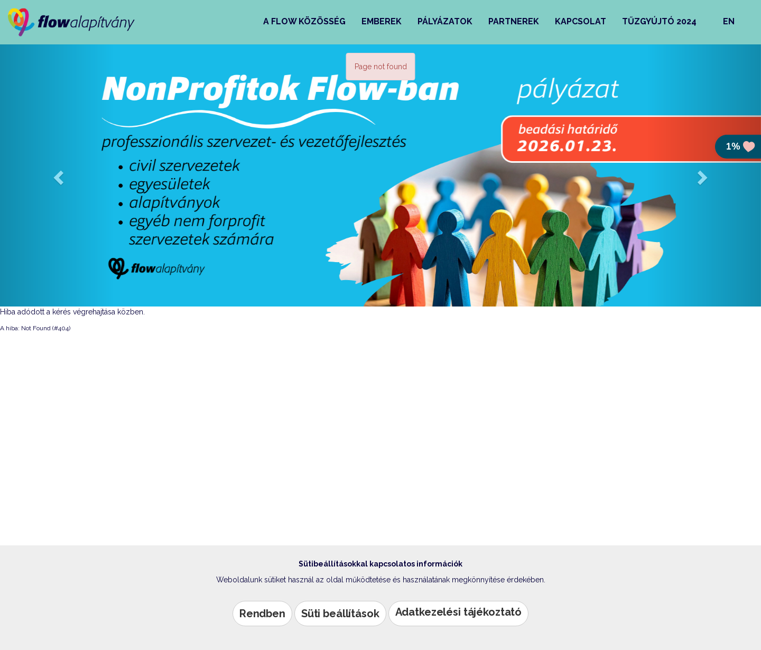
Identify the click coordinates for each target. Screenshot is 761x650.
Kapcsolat (580, 21)
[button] (57, 174)
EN (729, 21)
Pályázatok (444, 21)
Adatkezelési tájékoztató (458, 612)
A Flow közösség (304, 21)
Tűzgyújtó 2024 (659, 21)
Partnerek (513, 21)
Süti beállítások (340, 613)
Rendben (262, 613)
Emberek (381, 21)
